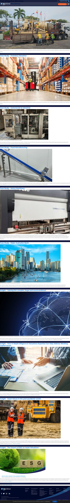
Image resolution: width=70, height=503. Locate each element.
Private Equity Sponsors (34, 494)
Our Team (50, 491)
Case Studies (50, 490)
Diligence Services (12, 54)
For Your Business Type (34, 488)
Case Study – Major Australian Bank (14, 243)
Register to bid (51, 493)
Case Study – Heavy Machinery (12, 188)
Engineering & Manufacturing (43, 491)
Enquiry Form (65, 490)
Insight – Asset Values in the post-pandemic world (20, 399)
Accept (55, 501)
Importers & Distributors (34, 491)
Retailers (32, 490)
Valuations (16, 54)
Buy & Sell (57, 488)
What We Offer (27, 488)
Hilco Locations (65, 491)
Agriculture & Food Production (43, 493)
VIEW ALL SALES (62, 4)
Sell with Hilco (58, 490)
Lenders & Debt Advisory (34, 493)
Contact (64, 488)
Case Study (5, 54)
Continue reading (16, 443)
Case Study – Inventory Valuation (13, 56)
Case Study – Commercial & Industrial (15, 108)
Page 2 (4, 485)
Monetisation (26, 490)
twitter (4, 493)
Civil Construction (42, 490)
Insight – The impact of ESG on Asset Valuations (19, 447)
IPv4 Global (41, 495)
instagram (7, 493)
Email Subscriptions (51, 494)
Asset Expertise (42, 488)
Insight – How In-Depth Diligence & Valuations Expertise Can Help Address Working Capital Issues (34, 344)
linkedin (10, 493)
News (7, 397)
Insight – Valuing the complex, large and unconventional (23, 290)
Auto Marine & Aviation (42, 494)
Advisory (26, 491)
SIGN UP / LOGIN (64, 1)
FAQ (56, 491)
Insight (5, 342)
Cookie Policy (47, 501)
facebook (2, 493)
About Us (50, 488)
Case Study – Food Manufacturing (13, 147)
